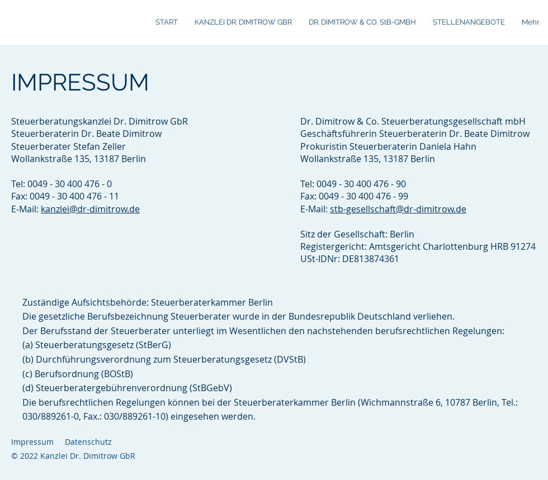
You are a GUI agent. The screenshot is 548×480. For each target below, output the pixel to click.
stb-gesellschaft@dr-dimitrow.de (398, 209)
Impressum (32, 441)
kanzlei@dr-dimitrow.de (90, 209)
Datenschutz (88, 441)
